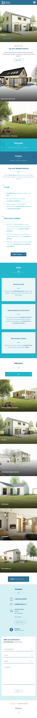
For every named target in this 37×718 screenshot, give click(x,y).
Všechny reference (6, 38)
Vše (18, 374)
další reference (17, 579)
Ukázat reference (17, 254)
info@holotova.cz (20, 604)
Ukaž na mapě (19, 622)
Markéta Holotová (21, 629)
